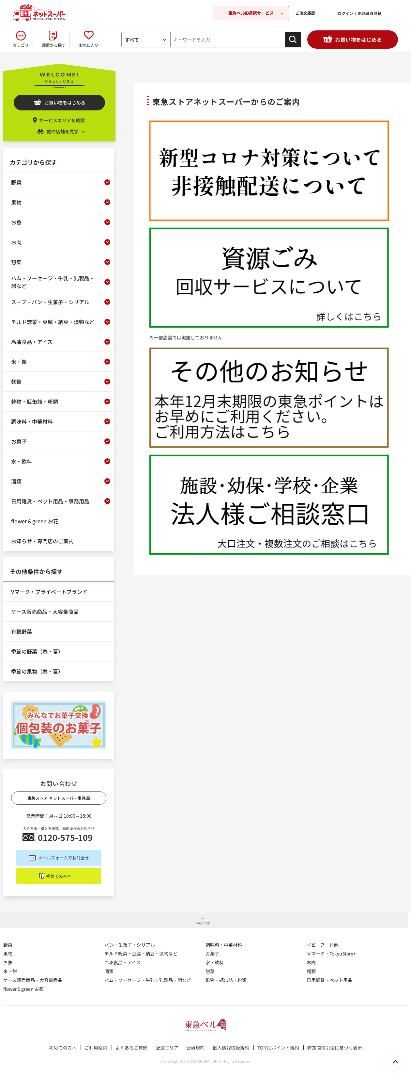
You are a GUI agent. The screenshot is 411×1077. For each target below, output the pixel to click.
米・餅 (10, 971)
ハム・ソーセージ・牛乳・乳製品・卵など (147, 980)
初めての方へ (58, 876)
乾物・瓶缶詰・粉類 (226, 980)
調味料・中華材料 (224, 944)
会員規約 (195, 1047)
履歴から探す (54, 45)
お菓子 (212, 953)
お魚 (7, 962)
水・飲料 (215, 962)
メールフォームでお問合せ (63, 858)
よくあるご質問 (131, 1047)
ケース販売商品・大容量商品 (32, 980)
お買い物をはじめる (358, 39)
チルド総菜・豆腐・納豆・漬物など (140, 953)
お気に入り (89, 45)
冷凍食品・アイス (122, 962)
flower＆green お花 (23, 989)
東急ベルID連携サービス (250, 13)
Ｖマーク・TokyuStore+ (331, 953)
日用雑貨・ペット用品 (329, 980)
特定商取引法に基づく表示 (334, 1047)
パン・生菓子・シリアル (129, 944)
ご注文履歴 (305, 13)
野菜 (7, 944)
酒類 (109, 971)
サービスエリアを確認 (62, 120)
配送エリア (167, 1047)
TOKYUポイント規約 (278, 1047)
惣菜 (210, 971)
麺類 (311, 971)
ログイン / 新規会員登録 (360, 13)
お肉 (311, 962)
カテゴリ (21, 45)
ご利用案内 (95, 1047)
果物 (7, 953)
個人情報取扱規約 (231, 1047)
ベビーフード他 (322, 944)
